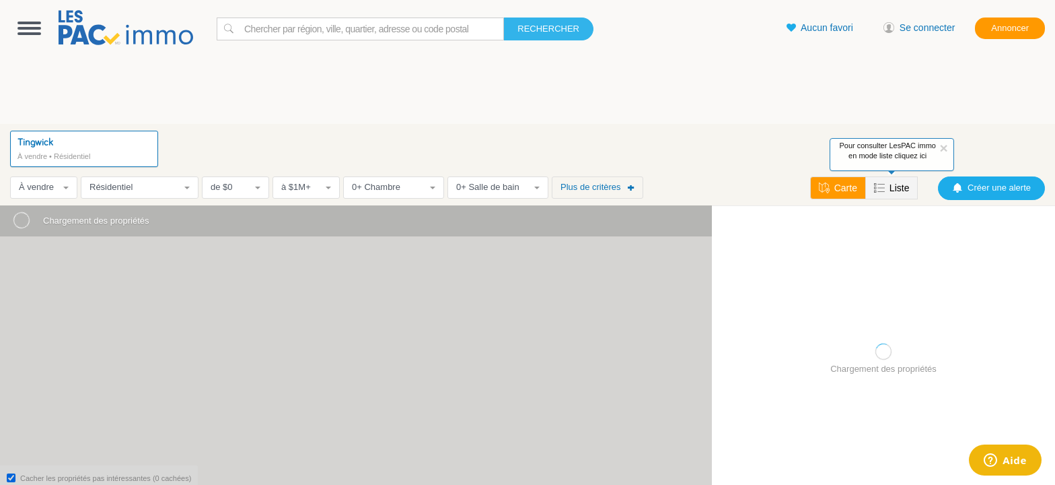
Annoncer (1010, 28)
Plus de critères (597, 187)
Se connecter (919, 27)
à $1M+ (306, 187)
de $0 (235, 187)
